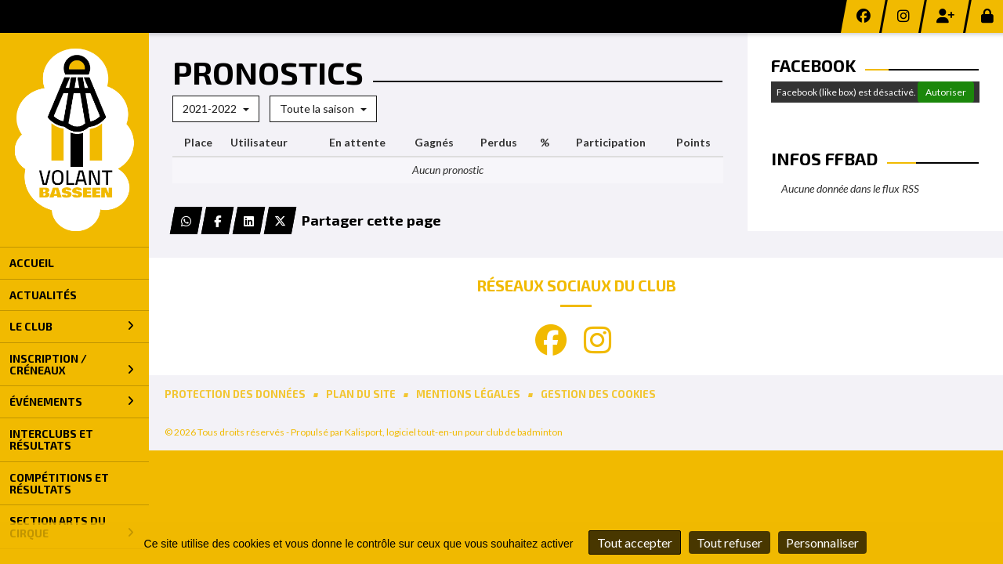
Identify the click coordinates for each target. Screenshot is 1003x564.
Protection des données (235, 394)
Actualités (43, 295)
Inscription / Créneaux (71, 364)
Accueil (31, 262)
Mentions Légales (468, 394)
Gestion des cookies (598, 394)
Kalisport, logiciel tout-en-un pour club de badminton (454, 432)
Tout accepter (634, 542)
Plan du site (361, 394)
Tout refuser (729, 542)
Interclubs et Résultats (51, 439)
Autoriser (945, 92)
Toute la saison (323, 108)
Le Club (71, 326)
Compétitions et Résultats (59, 483)
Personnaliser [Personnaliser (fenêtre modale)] (822, 542)
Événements (71, 401)
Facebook (813, 65)
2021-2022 (216, 108)
